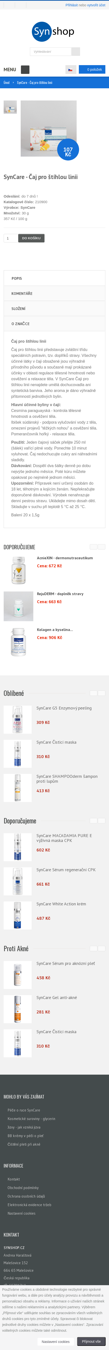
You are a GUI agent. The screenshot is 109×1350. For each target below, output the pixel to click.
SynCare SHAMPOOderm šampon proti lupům (67, 778)
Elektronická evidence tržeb (29, 1203)
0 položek (91, 69)
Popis (17, 278)
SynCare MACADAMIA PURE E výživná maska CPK (64, 837)
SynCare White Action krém (61, 903)
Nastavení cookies (22, 1212)
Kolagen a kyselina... (55, 629)
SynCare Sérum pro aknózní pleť (65, 962)
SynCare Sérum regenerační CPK (66, 869)
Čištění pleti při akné (24, 1143)
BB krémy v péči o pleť (26, 1134)
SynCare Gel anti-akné (56, 997)
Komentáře (21, 293)
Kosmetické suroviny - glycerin (31, 1117)
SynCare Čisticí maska (56, 742)
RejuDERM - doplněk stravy (60, 593)
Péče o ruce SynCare (24, 1109)
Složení (18, 308)
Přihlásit (72, 5)
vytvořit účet (96, 5)
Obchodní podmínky (23, 1186)
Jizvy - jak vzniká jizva (24, 1126)
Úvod (6, 82)
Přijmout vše (91, 1341)
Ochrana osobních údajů (26, 1195)
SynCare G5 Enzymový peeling (64, 708)
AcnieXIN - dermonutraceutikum (65, 557)
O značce (20, 323)
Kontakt (14, 1178)
